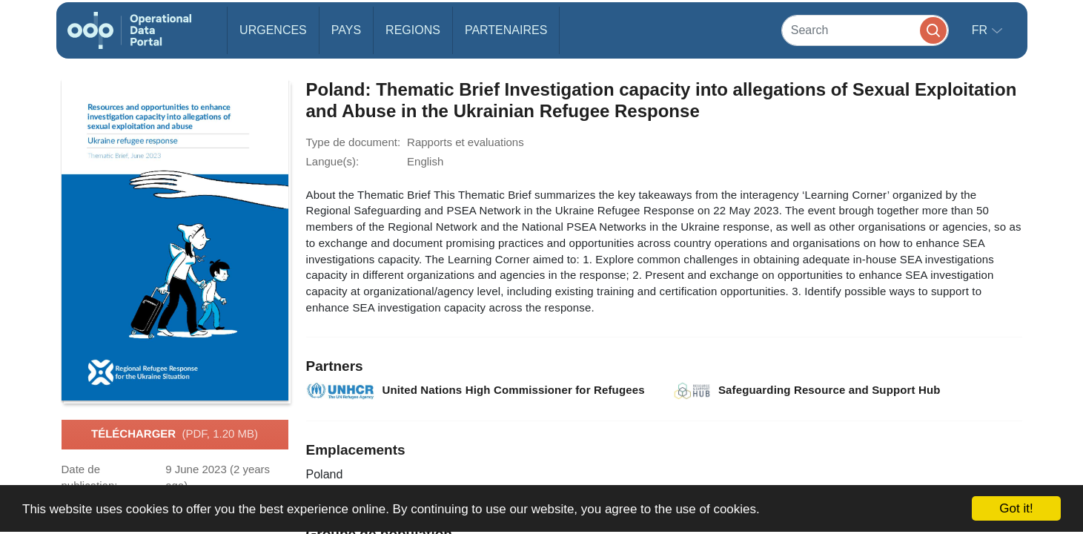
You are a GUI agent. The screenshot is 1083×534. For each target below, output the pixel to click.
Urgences (273, 30)
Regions (412, 30)
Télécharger (174, 434)
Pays (346, 30)
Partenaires (506, 30)
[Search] (865, 30)
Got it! (1016, 508)
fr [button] (981, 30)
